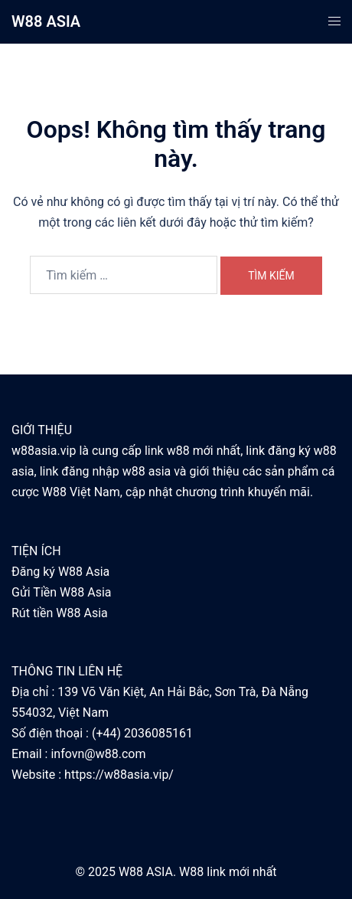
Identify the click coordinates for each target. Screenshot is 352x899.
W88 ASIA (45, 21)
